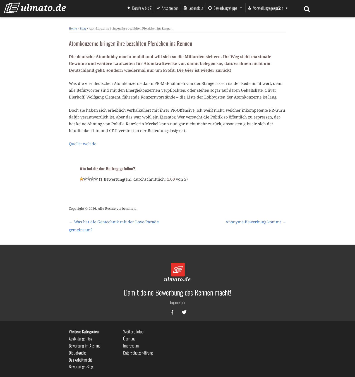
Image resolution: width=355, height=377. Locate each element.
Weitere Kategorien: (84, 331)
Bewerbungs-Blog (81, 367)
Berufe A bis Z (141, 8)
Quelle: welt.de (82, 143)
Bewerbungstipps (228, 7)
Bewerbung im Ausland (84, 346)
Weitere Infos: (133, 331)
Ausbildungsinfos (80, 339)
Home (73, 28)
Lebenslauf (196, 8)
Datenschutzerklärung (138, 353)
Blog (83, 28)
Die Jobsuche (77, 353)
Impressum (131, 346)
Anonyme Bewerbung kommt (255, 221)
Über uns (129, 339)
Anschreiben (170, 8)
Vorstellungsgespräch (270, 7)
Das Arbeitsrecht (80, 360)
